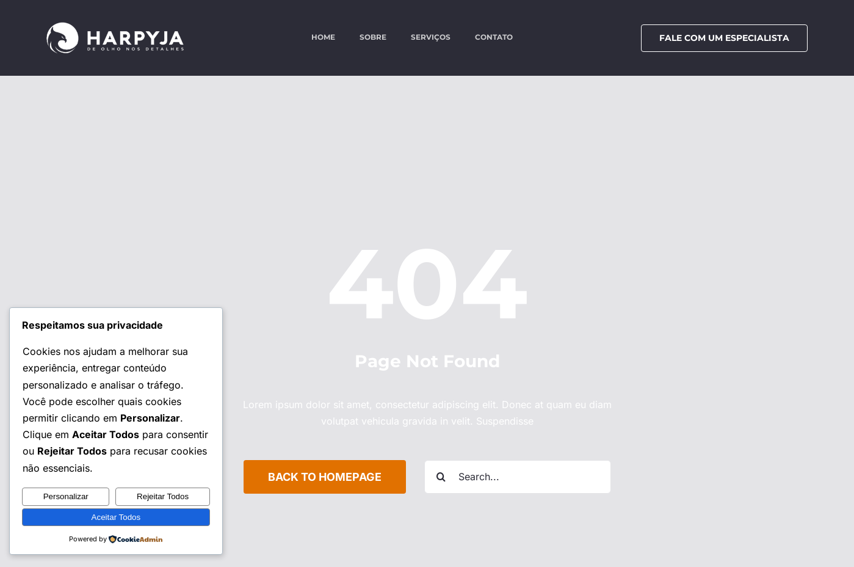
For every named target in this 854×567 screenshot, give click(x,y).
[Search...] (517, 477)
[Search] (441, 477)
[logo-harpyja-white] (115, 26)
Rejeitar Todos (163, 496)
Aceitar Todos (116, 517)
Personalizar (66, 496)
